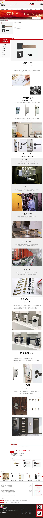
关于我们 (39, 0)
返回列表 (23, 450)
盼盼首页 (2, 9)
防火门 (3, 56)
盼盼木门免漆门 (4, 44)
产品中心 (17, 9)
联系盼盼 (41, 9)
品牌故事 (12, 9)
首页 (2, 20)
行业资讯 (6, 502)
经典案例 (15, 502)
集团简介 (7, 9)
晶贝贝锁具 (7, 20)
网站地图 (42, 0)
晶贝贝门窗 (3, 50)
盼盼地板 (3, 52)
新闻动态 (26, 513)
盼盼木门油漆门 (4, 46)
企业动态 (12, 502)
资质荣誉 (31, 9)
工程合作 (26, 9)
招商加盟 (22, 9)
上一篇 (19, 450)
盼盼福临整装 (3, 48)
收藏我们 (37, 0)
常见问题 (9, 502)
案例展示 (30, 512)
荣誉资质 (17, 502)
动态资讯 (36, 9)
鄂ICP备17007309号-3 (4, 510)
